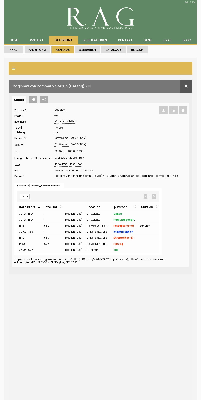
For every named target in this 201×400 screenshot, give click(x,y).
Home (14, 40)
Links (167, 40)
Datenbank (63, 40)
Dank (148, 40)
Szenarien (87, 50)
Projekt (37, 40)
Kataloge (113, 50)
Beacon (137, 50)
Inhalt (14, 50)
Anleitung (37, 50)
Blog (187, 40)
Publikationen (95, 40)
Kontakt (125, 40)
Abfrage (63, 50)
